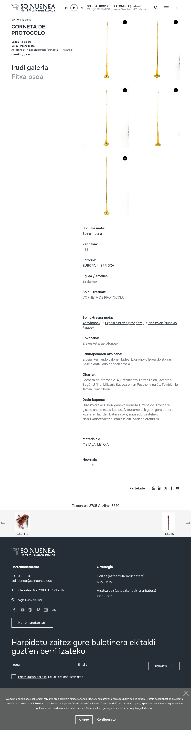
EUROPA (89, 266)
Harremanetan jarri (32, 623)
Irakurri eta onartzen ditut (51, 677)
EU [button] (176, 8)
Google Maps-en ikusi (29, 600)
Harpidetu (161, 666)
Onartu (84, 719)
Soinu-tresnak (21, 19)
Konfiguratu (106, 720)
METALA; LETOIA (96, 444)
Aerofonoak (18, 49)
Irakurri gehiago (103, 708)
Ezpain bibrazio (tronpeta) (44, 49)
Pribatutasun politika (32, 677)
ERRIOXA (107, 266)
